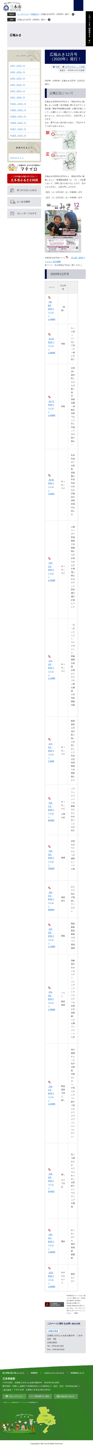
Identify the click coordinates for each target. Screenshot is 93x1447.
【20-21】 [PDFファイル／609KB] (51, 901)
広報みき (35, 14)
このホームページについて (54, 1373)
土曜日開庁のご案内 (41, 1396)
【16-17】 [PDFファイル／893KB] (51, 811)
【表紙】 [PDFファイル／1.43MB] (51, 310)
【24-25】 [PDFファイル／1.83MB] (51, 1001)
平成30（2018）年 (18, 110)
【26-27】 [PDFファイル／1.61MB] (51, 1095)
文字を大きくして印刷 (75, 67)
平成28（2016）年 (18, 123)
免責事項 (34, 1373)
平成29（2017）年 (18, 116)
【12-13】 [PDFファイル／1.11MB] (51, 669)
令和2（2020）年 (17, 97)
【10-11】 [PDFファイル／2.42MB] (51, 571)
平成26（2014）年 (18, 136)
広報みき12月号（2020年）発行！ (32, 20)
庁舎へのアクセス (16, 1396)
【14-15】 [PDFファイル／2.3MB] (51, 752)
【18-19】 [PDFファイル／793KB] (51, 860)
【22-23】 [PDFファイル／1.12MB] (51, 938)
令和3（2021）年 (17, 91)
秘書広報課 (53, 1331)
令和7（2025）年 (17, 66)
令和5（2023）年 (17, 78)
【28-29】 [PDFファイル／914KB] (51, 1183)
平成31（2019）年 (18, 104)
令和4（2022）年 (17, 85)
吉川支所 (7, 1390)
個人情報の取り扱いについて (13, 1373)
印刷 (58, 67)
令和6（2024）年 (17, 72)
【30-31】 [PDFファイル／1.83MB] (51, 1243)
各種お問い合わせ (67, 1396)
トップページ (23, 14)
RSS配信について (77, 1373)
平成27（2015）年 (18, 129)
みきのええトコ (24, 147)
